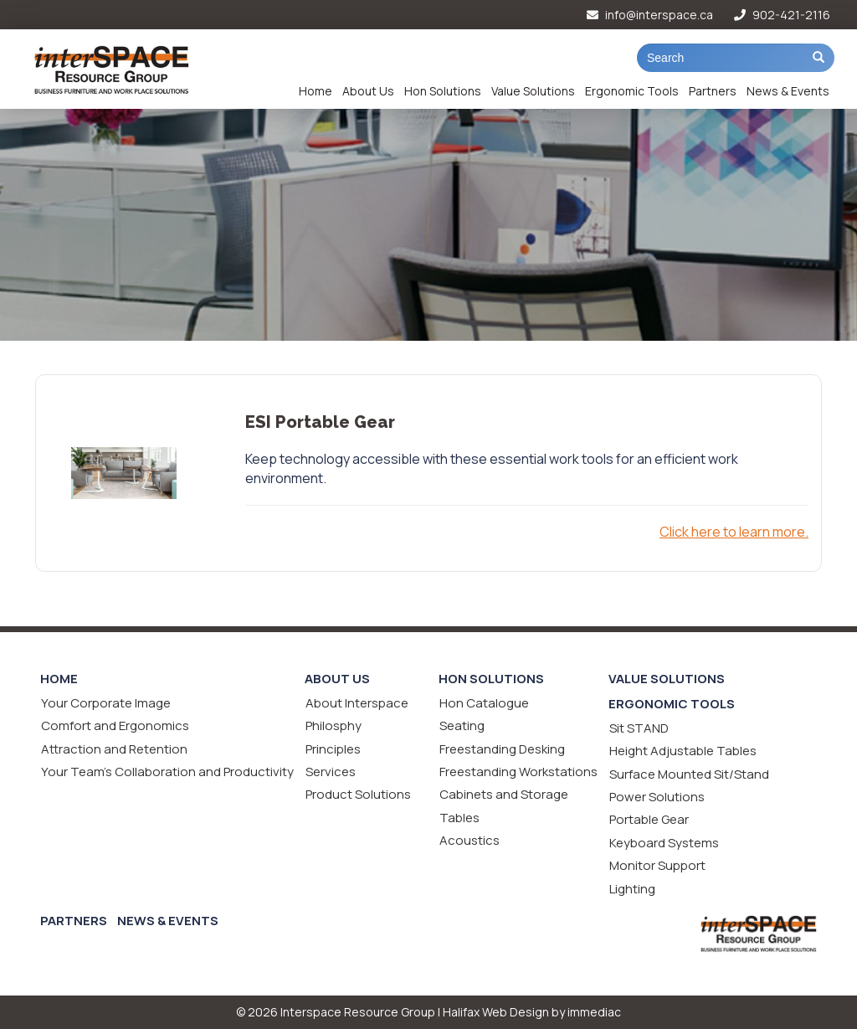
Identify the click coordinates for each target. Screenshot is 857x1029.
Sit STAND (639, 728)
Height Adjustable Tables (683, 750)
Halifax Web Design (496, 1012)
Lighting (632, 889)
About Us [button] (368, 91)
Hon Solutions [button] (442, 91)
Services (330, 771)
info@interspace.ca (650, 15)
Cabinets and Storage (503, 794)
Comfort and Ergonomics (115, 725)
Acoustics (469, 840)
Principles (333, 749)
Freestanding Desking (502, 749)
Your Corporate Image (106, 703)
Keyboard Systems (664, 842)
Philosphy (333, 725)
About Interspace (356, 703)
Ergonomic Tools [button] (632, 91)
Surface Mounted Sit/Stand (689, 774)
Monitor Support (657, 865)
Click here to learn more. (733, 531)
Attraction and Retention (114, 749)
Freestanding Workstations (518, 771)
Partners (712, 91)
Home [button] (315, 91)
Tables (459, 817)
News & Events (788, 91)
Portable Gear (649, 819)
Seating (462, 725)
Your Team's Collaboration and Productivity (167, 771)
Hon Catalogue (484, 703)
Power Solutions (657, 796)
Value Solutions (533, 91)
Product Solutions (358, 794)
